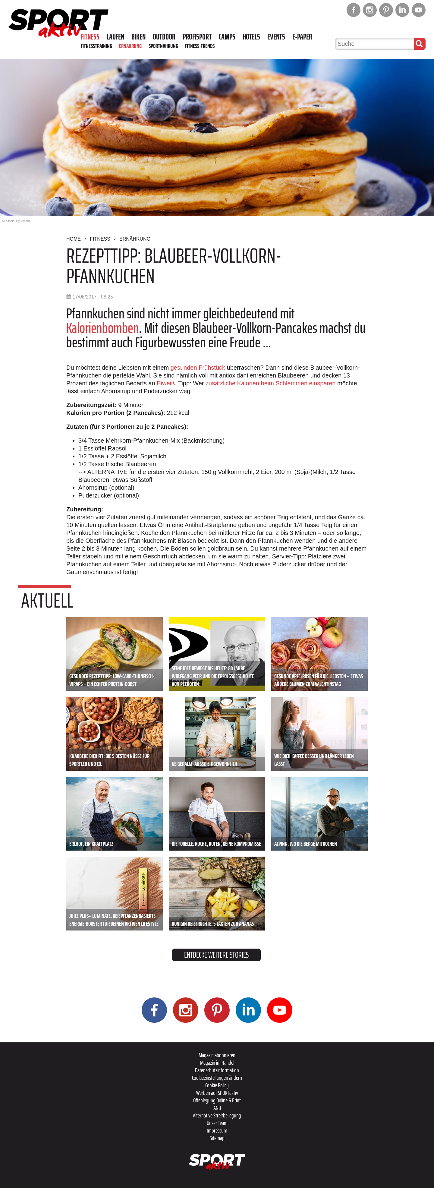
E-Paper (302, 37)
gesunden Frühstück (198, 367)
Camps (227, 37)
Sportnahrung (163, 46)
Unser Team (217, 1123)
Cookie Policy (217, 1085)
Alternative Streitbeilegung (217, 1115)
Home (73, 239)
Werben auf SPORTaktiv (217, 1093)
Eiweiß (166, 383)
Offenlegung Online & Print (217, 1100)
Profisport (197, 37)
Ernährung (130, 46)
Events (276, 37)
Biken (138, 37)
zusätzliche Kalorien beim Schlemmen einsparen (270, 383)
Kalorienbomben (102, 328)
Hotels (251, 37)
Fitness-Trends (200, 46)
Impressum (217, 1130)
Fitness (90, 37)
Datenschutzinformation (217, 1070)
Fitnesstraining (96, 46)
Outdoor (164, 37)
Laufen (115, 37)
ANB (217, 1108)
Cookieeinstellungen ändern (217, 1077)
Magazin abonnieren (217, 1055)
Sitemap (217, 1138)
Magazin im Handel (217, 1062)
